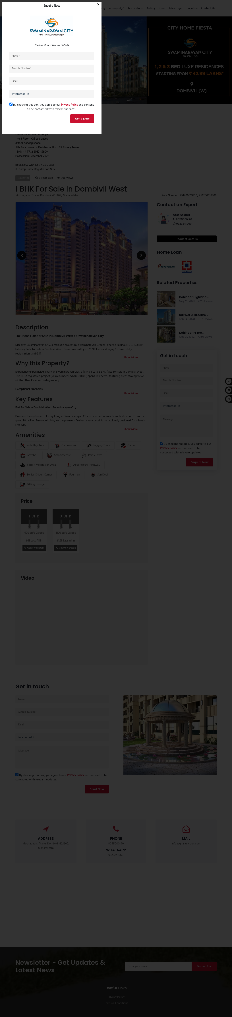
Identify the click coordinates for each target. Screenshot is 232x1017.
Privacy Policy (133, 545)
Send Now (146, 559)
